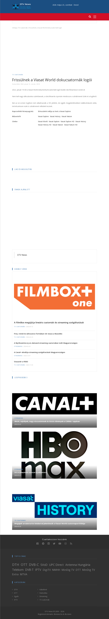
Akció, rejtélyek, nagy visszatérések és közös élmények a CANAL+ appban (47, 421)
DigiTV (47, 570)
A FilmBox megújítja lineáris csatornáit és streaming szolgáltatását (49, 322)
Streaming (18, 346)
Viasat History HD (44, 125)
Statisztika (43, 593)
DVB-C (34, 564)
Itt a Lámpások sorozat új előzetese (30, 472)
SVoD (44, 565)
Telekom (18, 570)
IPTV (38, 570)
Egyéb (16, 596)
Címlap (14, 28)
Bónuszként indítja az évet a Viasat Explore (54, 111)
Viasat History (55, 116)
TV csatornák (23, 28)
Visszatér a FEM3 (21, 361)
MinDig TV (68, 570)
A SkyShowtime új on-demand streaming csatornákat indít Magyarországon (45, 343)
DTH (15, 564)
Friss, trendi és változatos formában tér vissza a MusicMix (38, 334)
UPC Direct (56, 565)
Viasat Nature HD (70, 125)
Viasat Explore (43, 116)
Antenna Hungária (77, 565)
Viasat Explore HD (67, 121)
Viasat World (43, 121)
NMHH (56, 570)
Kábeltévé (43, 589)
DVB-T (29, 570)
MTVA (23, 574)
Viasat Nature (67, 116)
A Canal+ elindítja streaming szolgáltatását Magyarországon (39, 352)
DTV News (22, 254)
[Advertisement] (54, 47)
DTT (78, 570)
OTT (24, 564)
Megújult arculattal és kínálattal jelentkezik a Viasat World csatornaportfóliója (49, 523)
